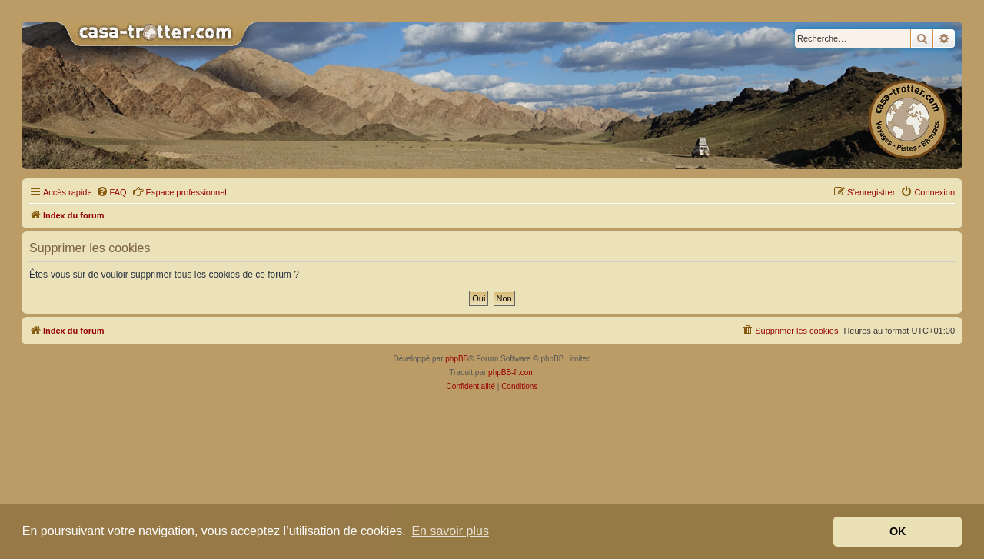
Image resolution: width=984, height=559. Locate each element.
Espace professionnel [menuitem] (179, 191)
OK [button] (897, 531)
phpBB (456, 358)
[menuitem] (111, 192)
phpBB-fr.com (511, 372)
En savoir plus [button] (450, 530)
